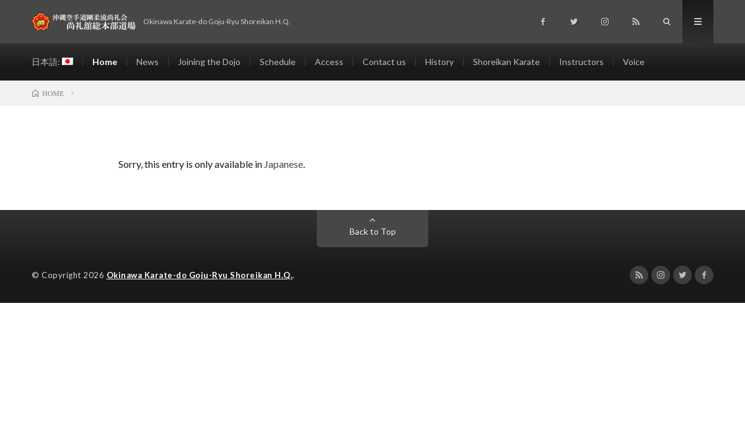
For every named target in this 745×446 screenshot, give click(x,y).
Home (104, 61)
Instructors (581, 61)
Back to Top (373, 231)
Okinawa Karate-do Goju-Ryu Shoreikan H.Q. (200, 275)
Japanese (283, 164)
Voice (634, 61)
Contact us (384, 61)
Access (329, 61)
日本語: (52, 61)
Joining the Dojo (209, 61)
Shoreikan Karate (506, 61)
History (439, 61)
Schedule (278, 61)
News (147, 61)
